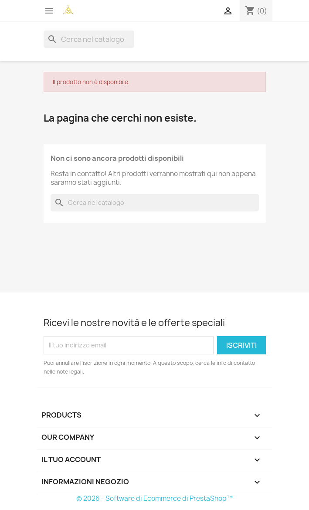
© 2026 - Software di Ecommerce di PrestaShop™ (154, 498)
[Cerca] (89, 39)
